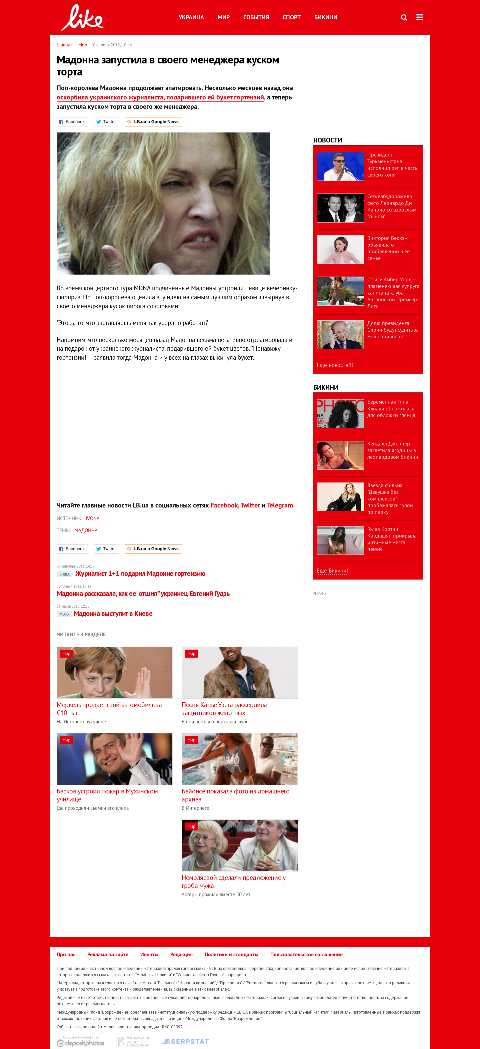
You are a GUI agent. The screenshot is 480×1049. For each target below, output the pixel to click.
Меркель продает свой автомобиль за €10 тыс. (109, 708)
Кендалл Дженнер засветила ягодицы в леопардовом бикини (392, 450)
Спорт (292, 17)
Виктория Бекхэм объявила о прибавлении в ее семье (388, 248)
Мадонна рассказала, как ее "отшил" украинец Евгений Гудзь (143, 593)
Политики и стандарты (231, 954)
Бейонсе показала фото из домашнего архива (235, 795)
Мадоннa (86, 530)
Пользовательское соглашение (306, 954)
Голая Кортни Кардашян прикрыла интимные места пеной (392, 539)
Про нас (66, 954)
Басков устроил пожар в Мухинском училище (107, 795)
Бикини (325, 17)
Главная (65, 45)
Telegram (280, 505)
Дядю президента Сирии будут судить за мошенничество (393, 330)
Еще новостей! (335, 365)
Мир (224, 17)
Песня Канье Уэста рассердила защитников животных (224, 708)
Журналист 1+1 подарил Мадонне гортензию (131, 573)
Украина (191, 17)
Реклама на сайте (107, 954)
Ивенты (149, 954)
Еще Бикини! (332, 570)
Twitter (250, 505)
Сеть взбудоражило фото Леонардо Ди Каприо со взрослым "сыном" (391, 206)
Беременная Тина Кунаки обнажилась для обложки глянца (391, 408)
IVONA (93, 518)
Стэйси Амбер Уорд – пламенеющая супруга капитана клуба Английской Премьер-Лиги (393, 292)
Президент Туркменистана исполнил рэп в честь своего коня (392, 164)
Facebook (224, 505)
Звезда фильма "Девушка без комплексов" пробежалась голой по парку (390, 498)
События (256, 17)
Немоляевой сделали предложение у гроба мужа (233, 881)
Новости (327, 140)
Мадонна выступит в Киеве (104, 613)
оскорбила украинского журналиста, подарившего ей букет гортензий (160, 97)
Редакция (181, 954)
